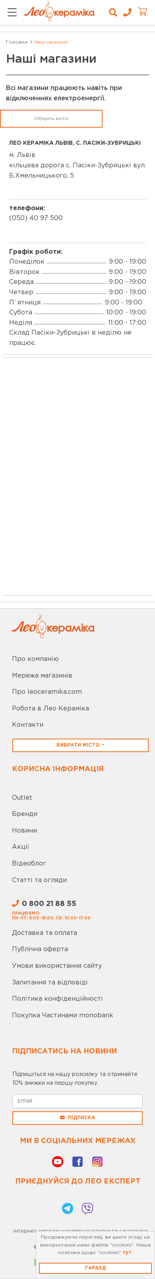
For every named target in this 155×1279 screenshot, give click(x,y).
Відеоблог (29, 864)
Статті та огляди (39, 880)
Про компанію (35, 659)
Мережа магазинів (42, 676)
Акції (20, 847)
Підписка (77, 1117)
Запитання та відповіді (50, 983)
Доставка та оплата (44, 933)
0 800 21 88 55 (44, 904)
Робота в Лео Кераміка (50, 709)
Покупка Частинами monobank (62, 1016)
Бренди (24, 814)
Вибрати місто (78, 745)
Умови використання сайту (57, 966)
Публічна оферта (40, 949)
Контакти (27, 725)
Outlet (22, 798)
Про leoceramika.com (47, 692)
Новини (24, 831)
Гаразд (95, 1268)
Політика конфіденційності (57, 999)
